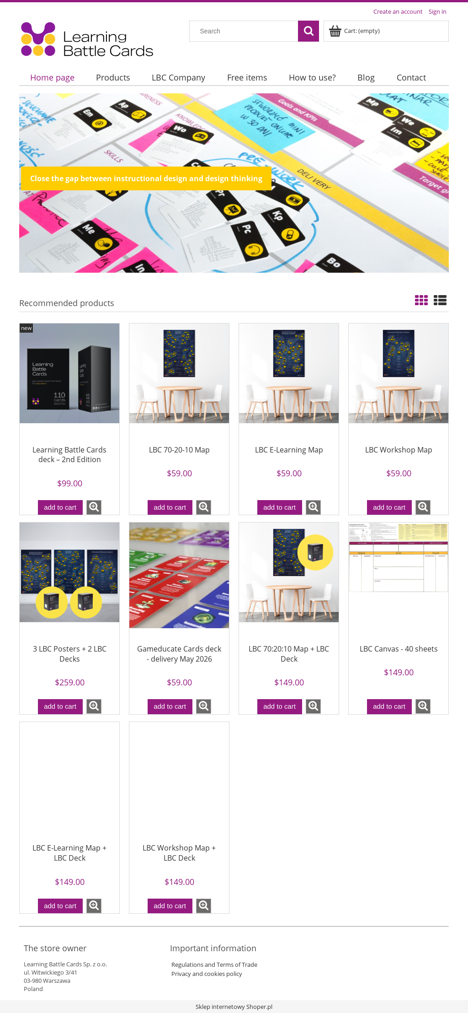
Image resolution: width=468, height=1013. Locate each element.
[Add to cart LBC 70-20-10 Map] (170, 507)
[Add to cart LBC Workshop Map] (389, 507)
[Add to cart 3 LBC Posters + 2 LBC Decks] (60, 706)
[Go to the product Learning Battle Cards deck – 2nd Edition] (69, 380)
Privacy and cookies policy (206, 974)
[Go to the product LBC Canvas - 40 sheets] (398, 580)
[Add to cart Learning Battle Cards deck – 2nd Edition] (60, 507)
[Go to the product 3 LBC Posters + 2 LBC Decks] (69, 580)
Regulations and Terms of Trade (213, 964)
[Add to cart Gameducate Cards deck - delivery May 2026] (170, 706)
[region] (234, 183)
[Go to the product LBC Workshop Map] (398, 380)
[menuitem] (52, 78)
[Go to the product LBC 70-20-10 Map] (179, 380)
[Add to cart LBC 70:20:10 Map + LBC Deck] (279, 706)
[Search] (308, 31)
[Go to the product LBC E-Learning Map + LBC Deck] (69, 779)
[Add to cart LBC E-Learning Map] (279, 507)
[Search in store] (245, 31)
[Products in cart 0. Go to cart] (355, 31)
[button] (93, 507)
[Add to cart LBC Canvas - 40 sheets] (389, 706)
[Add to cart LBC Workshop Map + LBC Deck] (170, 906)
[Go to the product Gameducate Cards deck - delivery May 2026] (179, 580)
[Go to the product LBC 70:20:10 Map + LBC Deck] (289, 580)
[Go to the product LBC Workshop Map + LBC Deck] (179, 779)
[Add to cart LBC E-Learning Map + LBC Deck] (60, 906)
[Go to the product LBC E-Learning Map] (289, 380)
